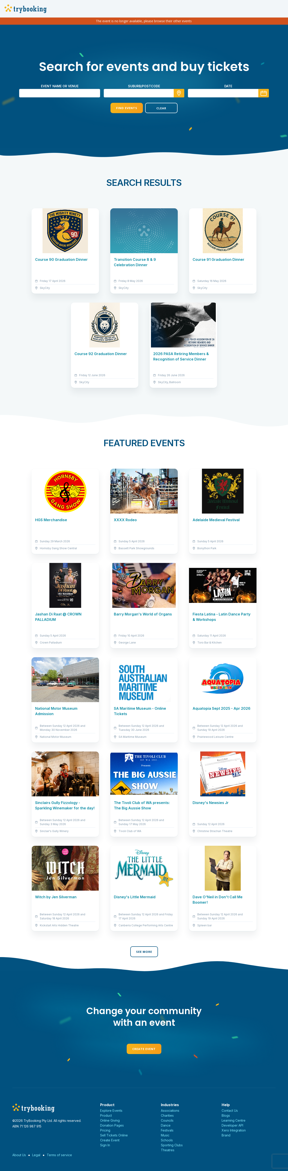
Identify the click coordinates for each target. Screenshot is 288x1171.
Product (106, 1115)
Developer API (232, 1125)
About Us (19, 1155)
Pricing (105, 1130)
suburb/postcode (144, 86)
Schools (167, 1140)
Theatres (167, 1150)
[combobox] (144, 93)
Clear (161, 108)
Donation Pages (112, 1125)
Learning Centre (233, 1120)
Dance (166, 1125)
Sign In (105, 1145)
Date (228, 86)
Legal (36, 1155)
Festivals (167, 1130)
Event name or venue (60, 86)
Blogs (226, 1115)
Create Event (144, 1049)
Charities (167, 1115)
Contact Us (230, 1110)
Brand (226, 1135)
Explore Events (111, 1110)
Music (165, 1135)
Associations (170, 1110)
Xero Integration (234, 1130)
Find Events (126, 108)
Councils (167, 1120)
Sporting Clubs (172, 1145)
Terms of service (59, 1155)
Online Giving (110, 1120)
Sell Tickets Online (114, 1135)
